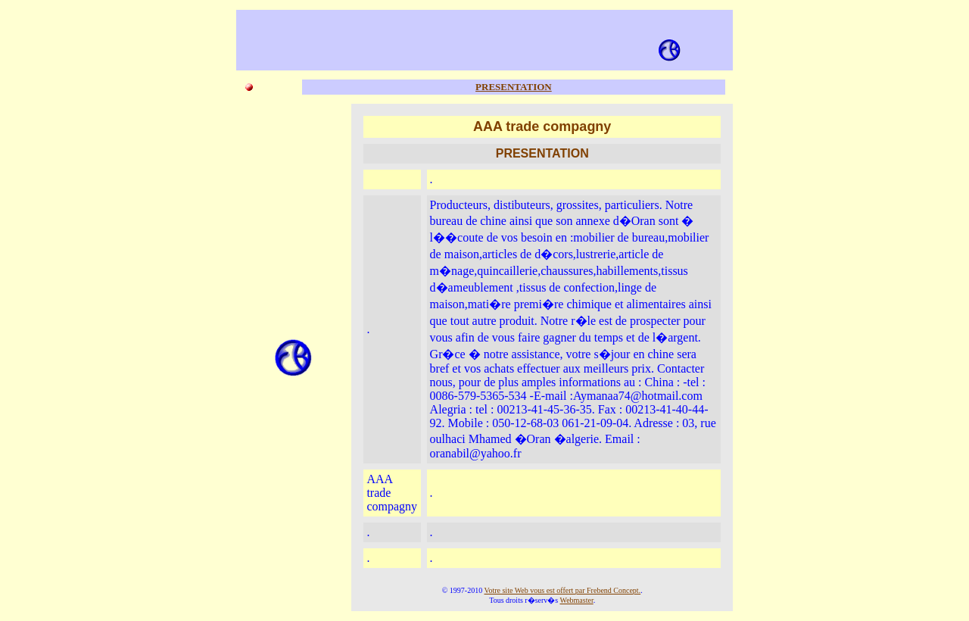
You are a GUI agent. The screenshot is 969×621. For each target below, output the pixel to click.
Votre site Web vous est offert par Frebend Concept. (562, 590)
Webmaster (577, 600)
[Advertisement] (465, 38)
